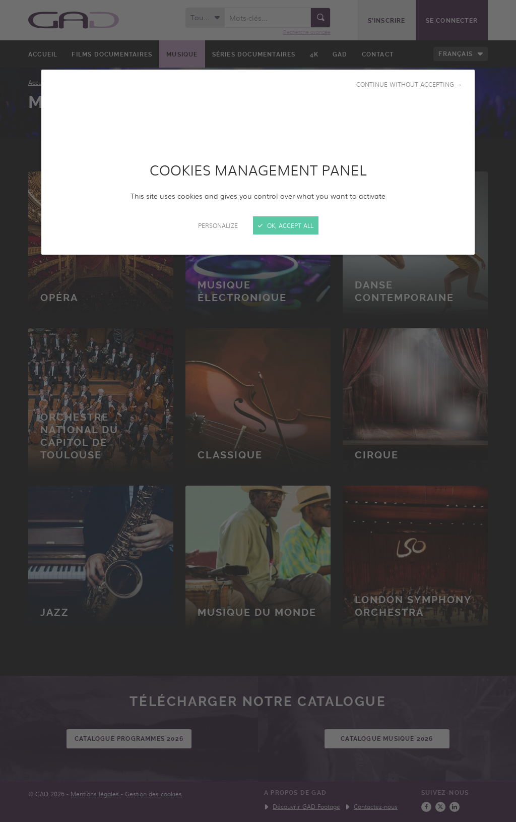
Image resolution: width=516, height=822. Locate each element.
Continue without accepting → (409, 84)
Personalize (218, 225)
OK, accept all (285, 225)
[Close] (258, 411)
